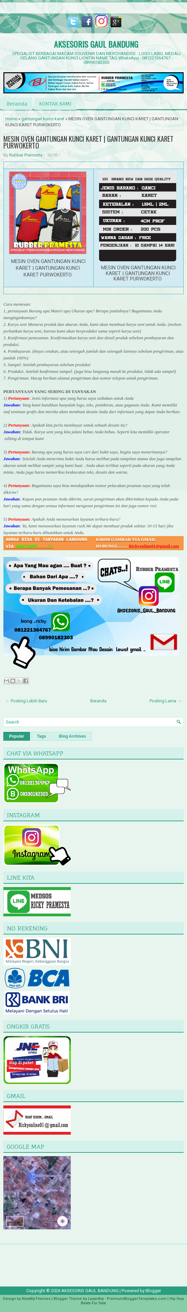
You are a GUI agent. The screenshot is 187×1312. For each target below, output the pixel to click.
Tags (41, 736)
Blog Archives (72, 736)
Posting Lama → (166, 700)
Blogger (153, 1290)
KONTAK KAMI (55, 103)
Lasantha (96, 1299)
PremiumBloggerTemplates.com (136, 1299)
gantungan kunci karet (42, 118)
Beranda (17, 103)
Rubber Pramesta (25, 155)
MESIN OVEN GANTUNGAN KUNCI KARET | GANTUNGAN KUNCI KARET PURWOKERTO (88, 142)
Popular (16, 736)
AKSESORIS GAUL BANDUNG (96, 44)
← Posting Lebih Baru (26, 700)
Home (11, 118)
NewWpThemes (36, 1299)
